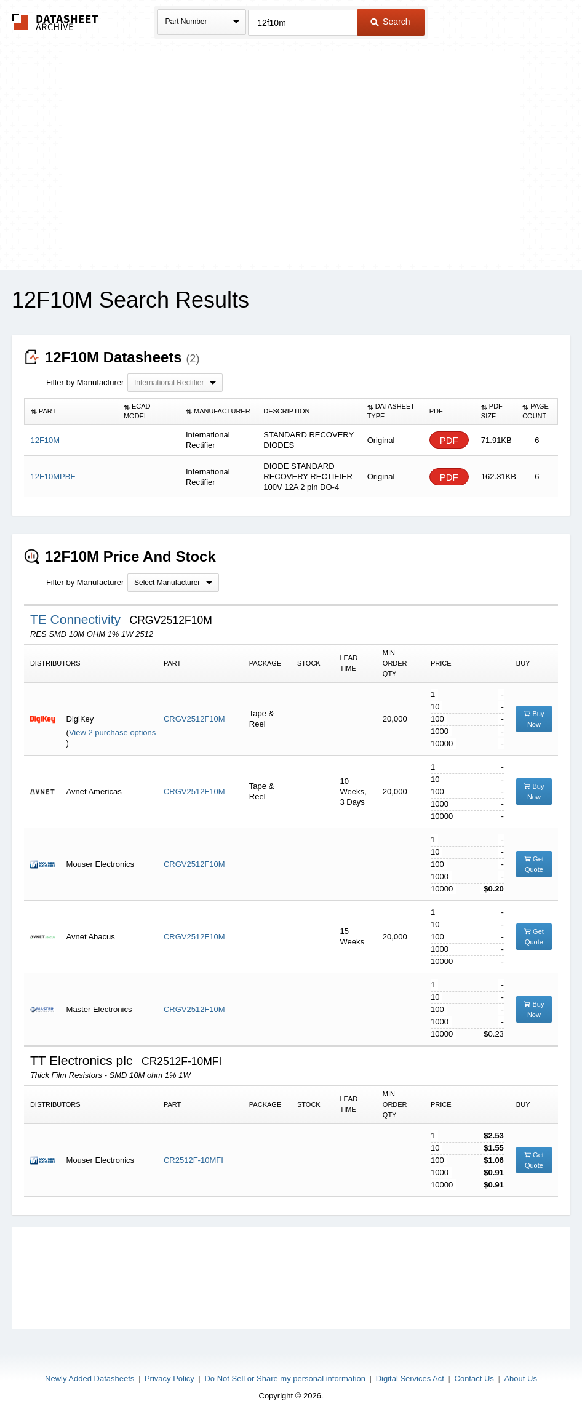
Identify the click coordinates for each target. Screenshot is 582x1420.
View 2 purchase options (112, 732)
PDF (449, 440)
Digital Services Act (410, 1378)
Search (390, 21)
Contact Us (474, 1378)
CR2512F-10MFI (193, 1160)
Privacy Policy (169, 1378)
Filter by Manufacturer (85, 382)
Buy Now (534, 719)
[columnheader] (71, 412)
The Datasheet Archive (55, 22)
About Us (520, 1378)
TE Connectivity (77, 619)
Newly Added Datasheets (89, 1378)
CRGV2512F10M (194, 719)
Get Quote (534, 864)
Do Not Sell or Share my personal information (284, 1378)
